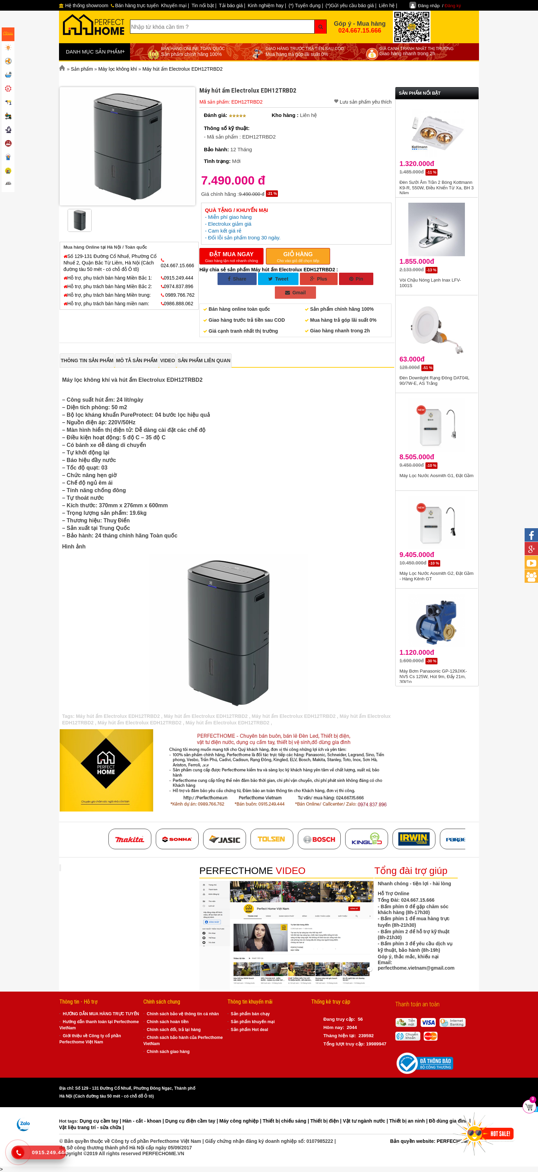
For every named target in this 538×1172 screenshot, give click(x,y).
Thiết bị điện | (327, 1121)
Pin (356, 279)
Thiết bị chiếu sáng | (286, 1121)
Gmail (295, 292)
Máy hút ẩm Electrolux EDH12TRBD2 (118, 716)
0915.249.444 (177, 278)
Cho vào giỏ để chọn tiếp (298, 256)
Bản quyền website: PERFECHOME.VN (434, 1141)
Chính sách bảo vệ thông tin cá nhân (183, 1013)
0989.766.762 (178, 295)
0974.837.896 (177, 286)
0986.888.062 (177, 303)
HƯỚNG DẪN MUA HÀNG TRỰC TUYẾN (101, 1013)
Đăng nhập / (439, 5)
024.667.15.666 (359, 30)
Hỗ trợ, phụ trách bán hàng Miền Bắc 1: (107, 278)
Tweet (278, 279)
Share (237, 279)
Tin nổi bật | (204, 5)
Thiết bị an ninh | (409, 1121)
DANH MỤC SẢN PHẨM (95, 51)
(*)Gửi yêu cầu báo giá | (351, 5)
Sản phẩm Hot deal (249, 1029)
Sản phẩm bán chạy (250, 1013)
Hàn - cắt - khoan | (143, 1121)
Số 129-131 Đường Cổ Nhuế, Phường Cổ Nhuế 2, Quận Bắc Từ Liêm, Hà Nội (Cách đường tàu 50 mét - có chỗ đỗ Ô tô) (109, 262)
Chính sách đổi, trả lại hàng (174, 1029)
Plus (318, 279)
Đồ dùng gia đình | (450, 1121)
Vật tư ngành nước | (366, 1121)
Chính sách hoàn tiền (168, 1021)
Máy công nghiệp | (240, 1121)
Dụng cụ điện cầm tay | (192, 1121)
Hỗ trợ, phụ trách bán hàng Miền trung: (107, 295)
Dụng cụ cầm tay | (101, 1121)
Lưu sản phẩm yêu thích (365, 102)
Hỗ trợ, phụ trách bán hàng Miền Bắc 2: (107, 286)
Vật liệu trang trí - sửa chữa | (91, 1127)
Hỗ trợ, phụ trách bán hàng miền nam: (106, 303)
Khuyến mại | (175, 5)
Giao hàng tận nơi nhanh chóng (231, 256)
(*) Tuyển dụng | (306, 5)
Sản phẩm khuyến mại (253, 1021)
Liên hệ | (388, 5)
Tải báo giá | (232, 5)
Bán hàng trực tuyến (135, 5)
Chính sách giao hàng (168, 1051)
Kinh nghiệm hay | (267, 5)
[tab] (87, 360)
